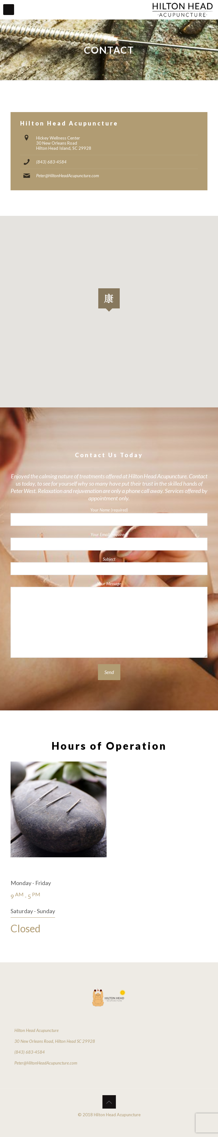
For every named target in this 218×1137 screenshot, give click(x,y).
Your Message (109, 619)
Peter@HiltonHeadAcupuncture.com (67, 175)
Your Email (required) (109, 541)
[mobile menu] (8, 9)
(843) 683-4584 (51, 161)
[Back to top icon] (109, 1102)
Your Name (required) (109, 516)
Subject (109, 566)
